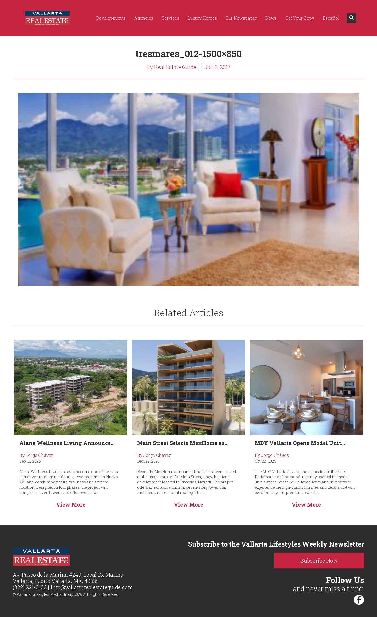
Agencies (143, 18)
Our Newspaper (241, 18)
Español (331, 18)
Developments (111, 18)
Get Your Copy (299, 18)
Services (170, 18)
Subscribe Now (319, 560)
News (271, 18)
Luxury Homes (202, 18)
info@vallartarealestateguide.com (92, 587)
